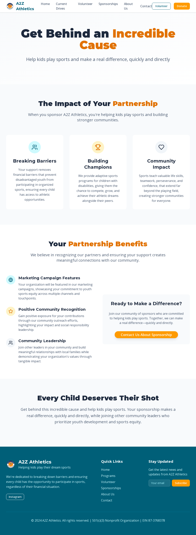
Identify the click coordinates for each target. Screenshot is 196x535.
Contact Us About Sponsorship (146, 334)
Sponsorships (108, 4)
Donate (182, 6)
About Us (128, 6)
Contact (146, 6)
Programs (108, 476)
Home (45, 4)
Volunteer (85, 4)
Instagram (15, 497)
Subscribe (181, 483)
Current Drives (61, 6)
